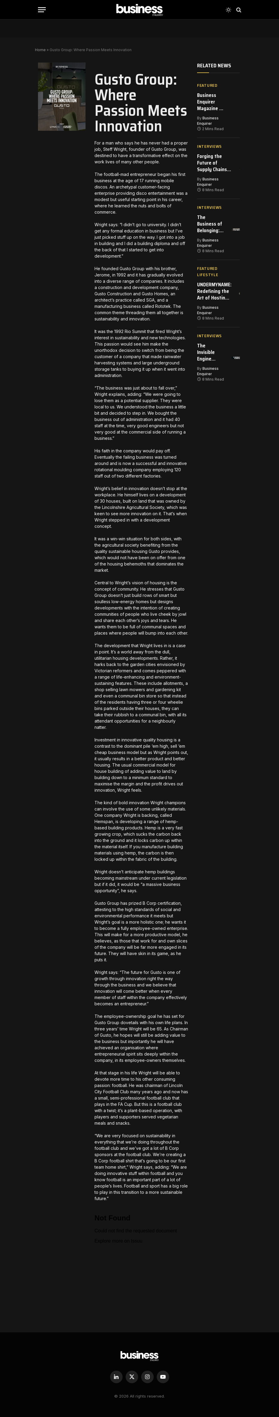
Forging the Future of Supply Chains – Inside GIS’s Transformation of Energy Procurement (214, 164)
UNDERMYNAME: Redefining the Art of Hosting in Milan (215, 295)
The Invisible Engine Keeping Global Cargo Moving (206, 356)
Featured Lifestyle (207, 274)
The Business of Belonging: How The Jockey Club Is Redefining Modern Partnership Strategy (210, 226)
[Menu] (42, 9)
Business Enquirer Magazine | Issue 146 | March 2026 (210, 102)
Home (40, 50)
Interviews (209, 147)
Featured (207, 85)
